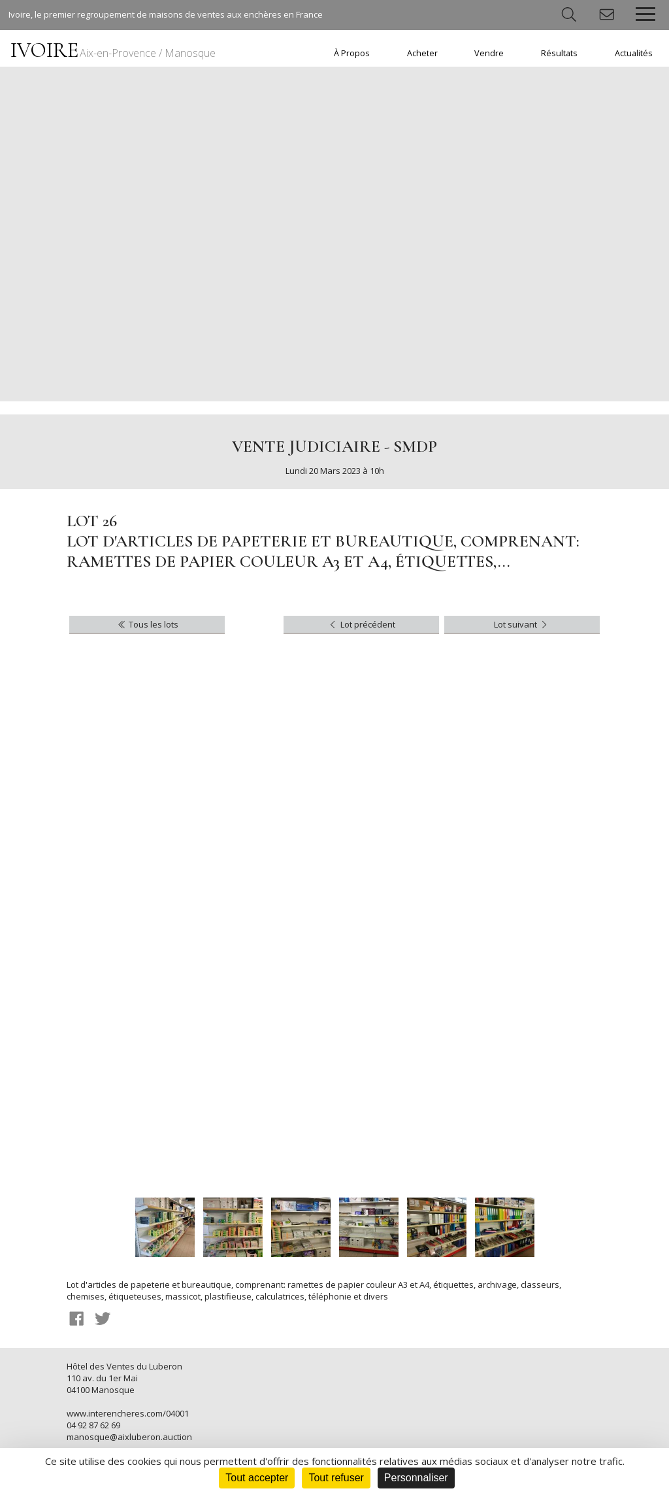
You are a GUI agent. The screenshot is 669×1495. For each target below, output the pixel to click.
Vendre (489, 53)
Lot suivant (521, 624)
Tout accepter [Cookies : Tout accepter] (256, 1477)
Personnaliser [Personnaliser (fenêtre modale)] (416, 1477)
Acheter (422, 53)
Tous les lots (147, 624)
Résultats (559, 53)
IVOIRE (113, 50)
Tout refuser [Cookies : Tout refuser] (335, 1477)
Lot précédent (361, 624)
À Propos (352, 53)
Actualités (634, 53)
